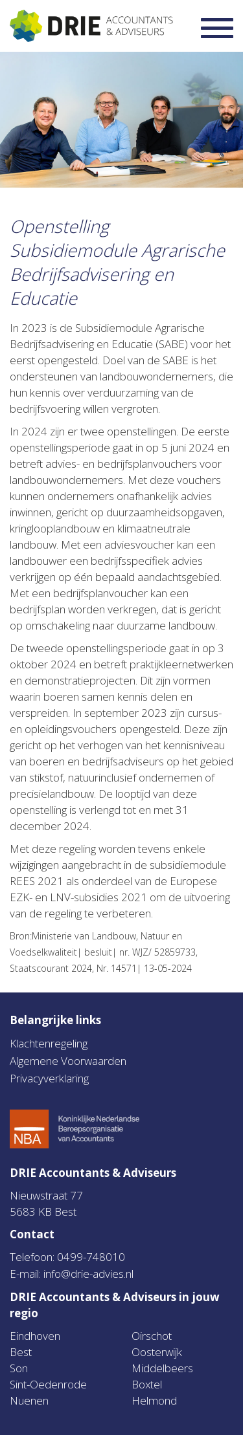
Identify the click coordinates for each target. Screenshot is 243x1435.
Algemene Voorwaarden (68, 1060)
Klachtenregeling (48, 1043)
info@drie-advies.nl (88, 1273)
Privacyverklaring (49, 1078)
